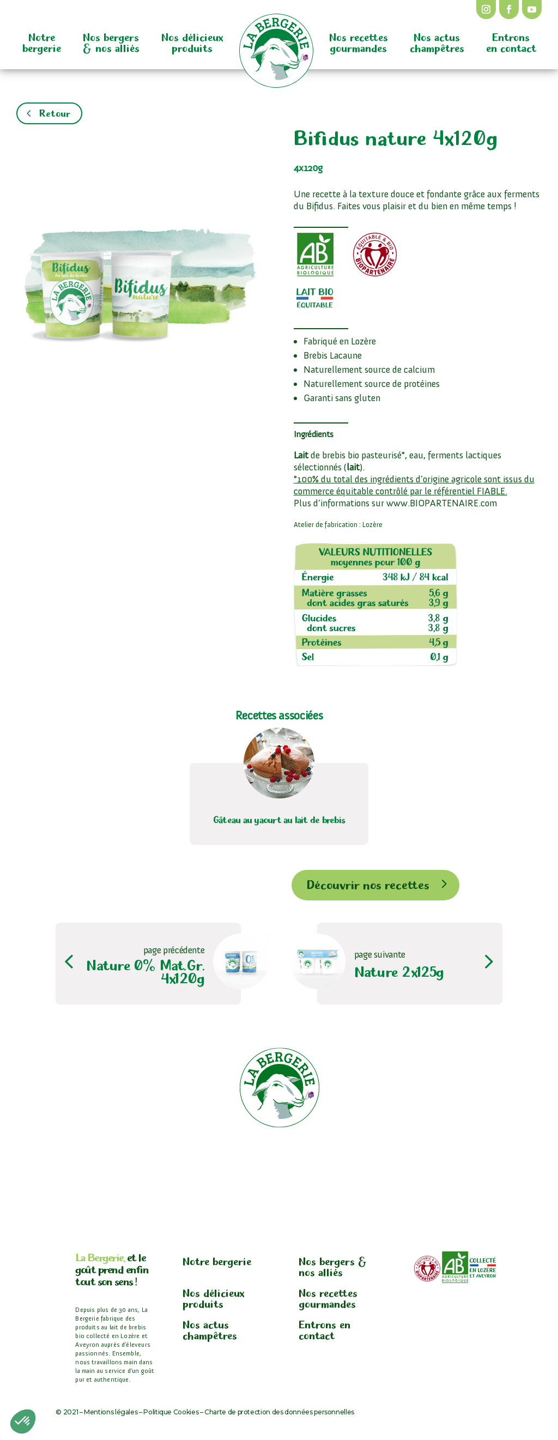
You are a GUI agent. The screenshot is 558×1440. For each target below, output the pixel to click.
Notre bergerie (41, 41)
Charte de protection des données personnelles (279, 1412)
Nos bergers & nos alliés (111, 41)
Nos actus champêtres (437, 41)
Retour (54, 112)
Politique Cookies (170, 1412)
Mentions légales (110, 1412)
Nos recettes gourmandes (358, 41)
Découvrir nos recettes (368, 883)
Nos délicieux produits (192, 41)
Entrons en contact (511, 41)
